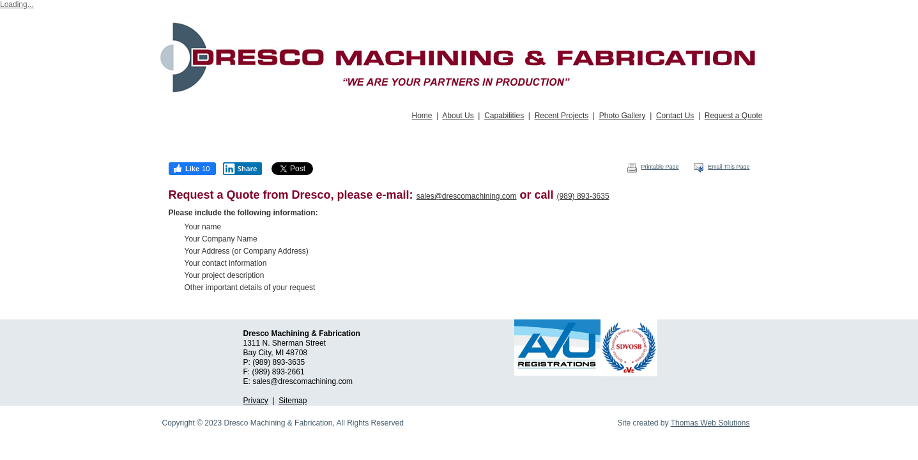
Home (422, 115)
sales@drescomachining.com (467, 196)
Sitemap (293, 400)
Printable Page (653, 167)
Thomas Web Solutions (710, 422)
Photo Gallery (622, 115)
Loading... (17, 4)
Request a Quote (734, 115)
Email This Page (721, 167)
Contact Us (675, 115)
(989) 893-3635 (583, 196)
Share (240, 168)
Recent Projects (562, 115)
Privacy (255, 400)
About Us (457, 115)
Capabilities (504, 115)
